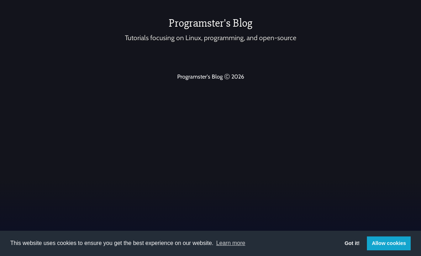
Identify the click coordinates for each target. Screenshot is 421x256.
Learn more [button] (230, 243)
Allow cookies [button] (389, 243)
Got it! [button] (351, 243)
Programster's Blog (210, 23)
